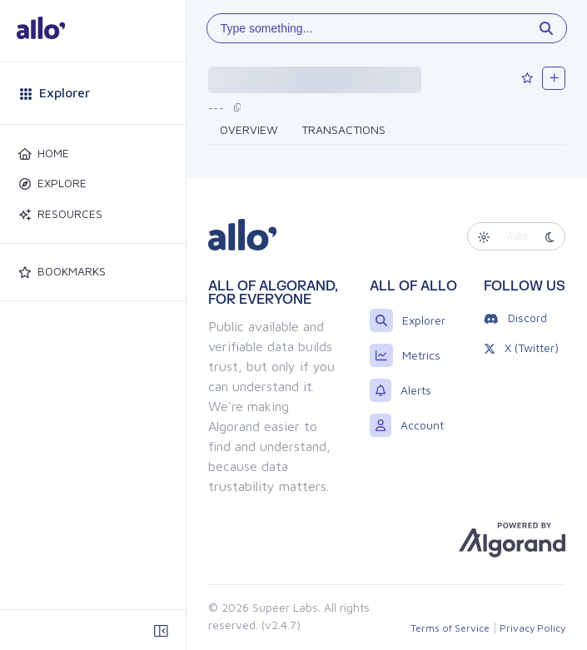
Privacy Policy (532, 628)
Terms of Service (450, 628)
